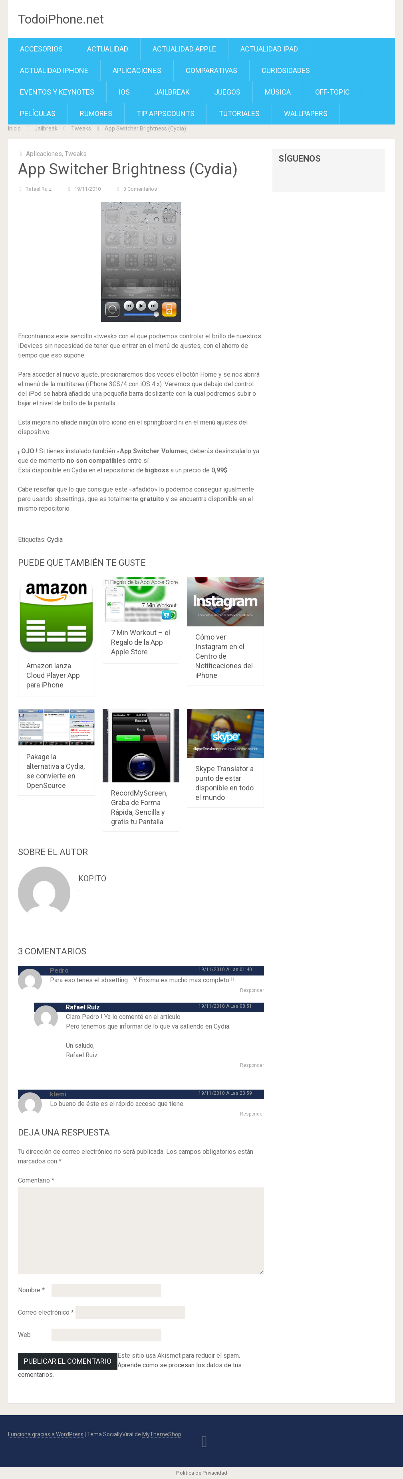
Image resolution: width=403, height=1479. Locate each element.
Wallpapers (306, 113)
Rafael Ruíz (39, 189)
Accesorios (41, 49)
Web (24, 1335)
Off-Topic (332, 92)
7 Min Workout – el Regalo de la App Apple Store (140, 642)
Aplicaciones (137, 70)
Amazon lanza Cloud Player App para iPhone (53, 675)
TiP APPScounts (166, 113)
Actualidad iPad (269, 49)
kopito (92, 878)
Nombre (31, 1290)
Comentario (36, 1180)
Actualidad (107, 49)
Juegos (227, 92)
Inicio (14, 128)
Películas (38, 113)
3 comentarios (140, 189)
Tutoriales (239, 113)
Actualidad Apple (184, 49)
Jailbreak (172, 92)
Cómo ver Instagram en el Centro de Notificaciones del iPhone (224, 656)
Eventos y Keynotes (57, 92)
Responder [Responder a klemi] (252, 1114)
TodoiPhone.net (61, 19)
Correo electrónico (46, 1312)
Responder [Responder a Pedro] (252, 990)
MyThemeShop (161, 1434)
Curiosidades (286, 70)
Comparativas (211, 70)
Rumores (96, 113)
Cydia (55, 539)
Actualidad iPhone (54, 70)
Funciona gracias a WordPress (45, 1434)
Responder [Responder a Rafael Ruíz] (252, 1065)
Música (278, 92)
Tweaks (81, 128)
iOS (124, 92)
